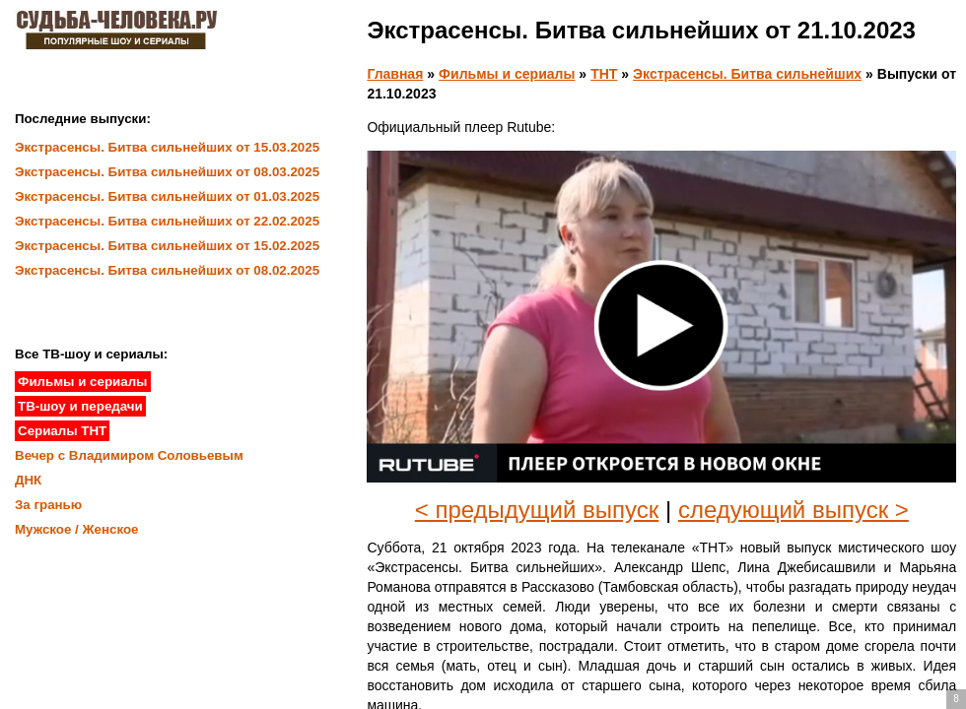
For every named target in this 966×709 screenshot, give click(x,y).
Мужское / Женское (77, 529)
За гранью (48, 504)
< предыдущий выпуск (537, 509)
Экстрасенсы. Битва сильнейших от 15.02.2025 (167, 245)
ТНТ (603, 74)
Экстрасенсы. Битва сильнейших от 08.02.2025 (167, 270)
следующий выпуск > (793, 509)
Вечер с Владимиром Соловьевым (129, 455)
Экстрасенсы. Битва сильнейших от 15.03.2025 (167, 147)
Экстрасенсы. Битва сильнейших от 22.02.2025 (167, 221)
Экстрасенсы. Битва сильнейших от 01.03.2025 (167, 196)
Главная (395, 74)
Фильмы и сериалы (507, 74)
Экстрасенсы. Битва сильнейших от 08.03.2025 (167, 171)
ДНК (28, 480)
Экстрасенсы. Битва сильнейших (747, 74)
